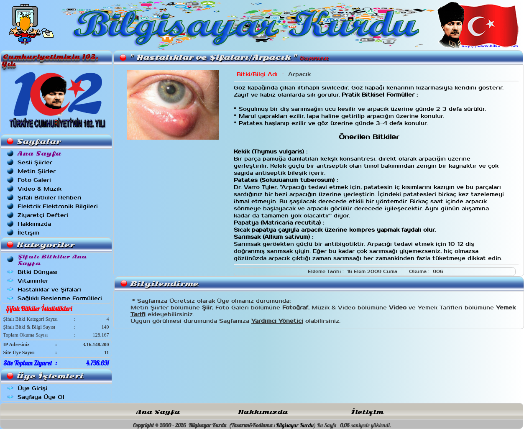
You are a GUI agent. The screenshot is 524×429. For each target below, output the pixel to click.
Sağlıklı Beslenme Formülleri (60, 298)
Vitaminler (33, 280)
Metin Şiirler (37, 171)
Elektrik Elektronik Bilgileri (58, 206)
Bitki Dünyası (38, 272)
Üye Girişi (32, 388)
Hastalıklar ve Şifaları (49, 289)
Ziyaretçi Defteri (43, 215)
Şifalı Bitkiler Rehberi (50, 197)
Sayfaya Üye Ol (41, 397)
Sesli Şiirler (35, 162)
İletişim (28, 232)
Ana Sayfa (158, 412)
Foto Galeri (34, 180)
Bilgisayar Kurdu (295, 425)
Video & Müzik (39, 188)
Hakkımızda (34, 223)
